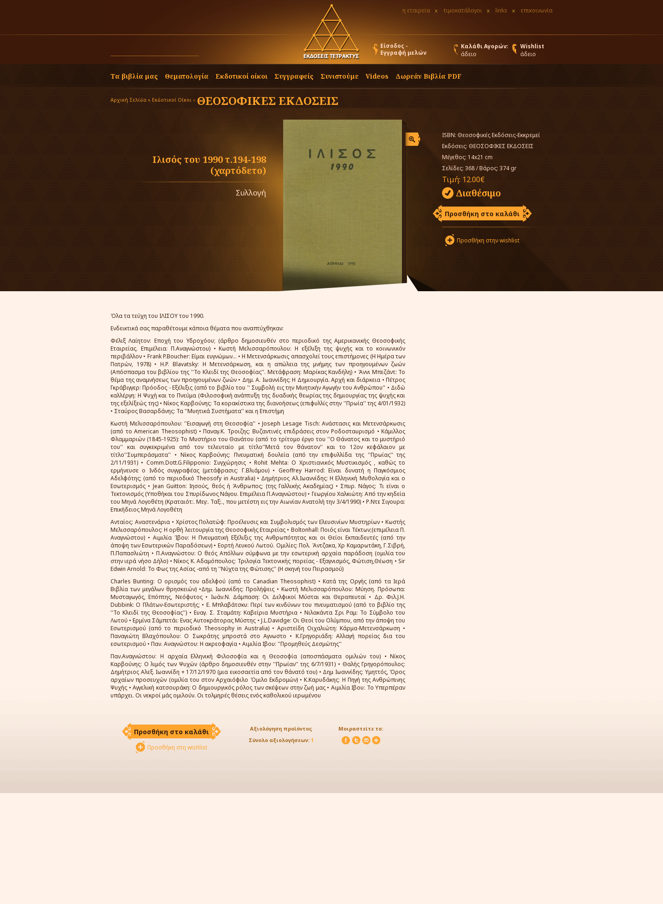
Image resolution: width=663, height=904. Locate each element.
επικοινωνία (536, 10)
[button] (207, 51)
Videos (377, 76)
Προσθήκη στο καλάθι (482, 213)
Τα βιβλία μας (134, 76)
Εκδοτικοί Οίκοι (172, 99)
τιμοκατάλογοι (462, 10)
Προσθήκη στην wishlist (488, 240)
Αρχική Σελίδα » (130, 99)
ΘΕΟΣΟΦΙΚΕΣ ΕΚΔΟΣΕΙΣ (267, 100)
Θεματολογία (187, 76)
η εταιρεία (416, 10)
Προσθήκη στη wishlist (177, 747)
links (501, 10)
